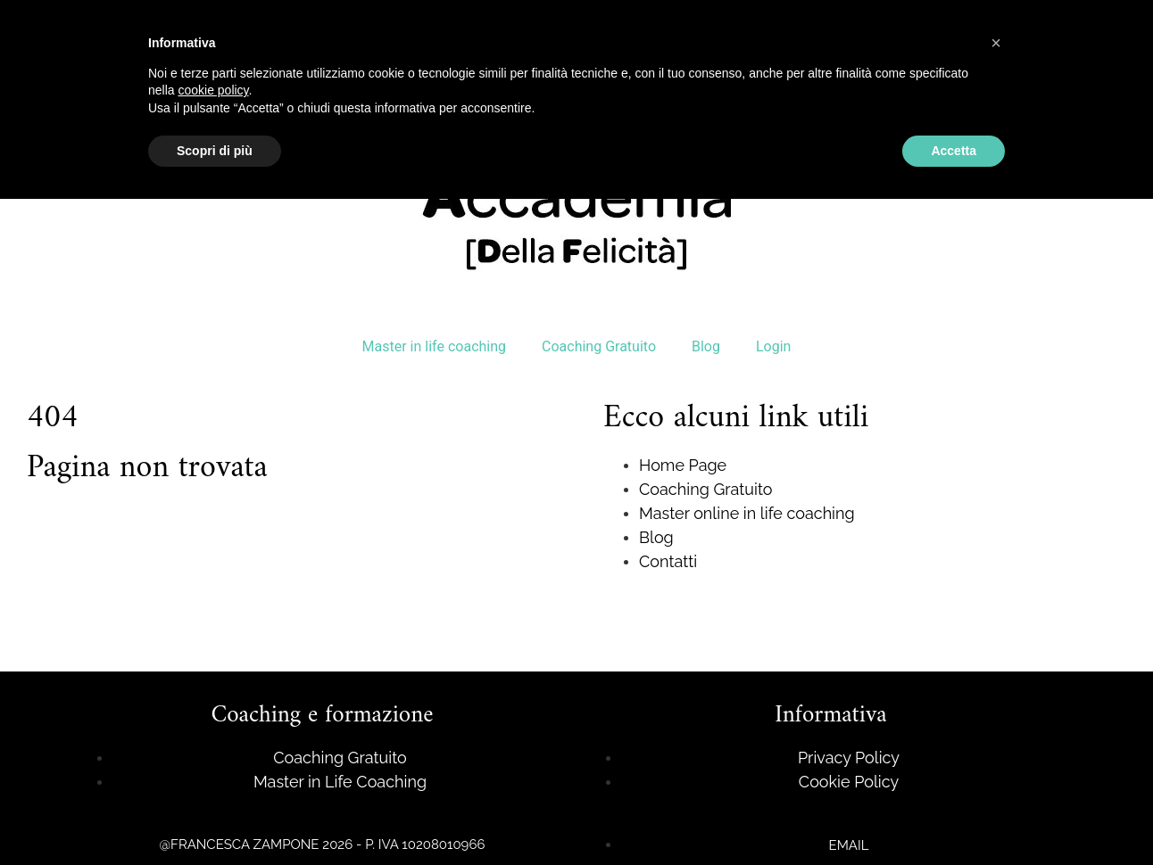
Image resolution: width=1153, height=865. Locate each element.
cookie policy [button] (213, 90)
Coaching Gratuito (599, 346)
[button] (996, 43)
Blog (706, 346)
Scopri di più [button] (215, 151)
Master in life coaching (434, 346)
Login (773, 346)
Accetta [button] (953, 151)
